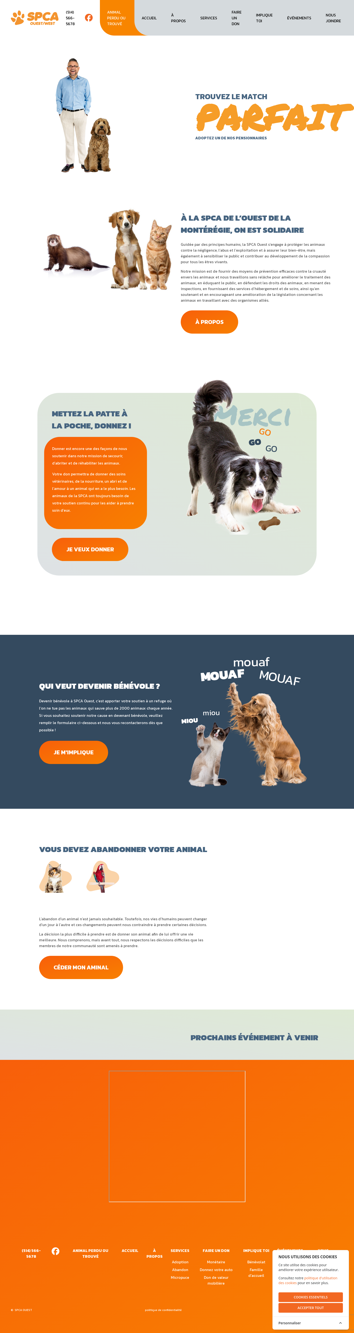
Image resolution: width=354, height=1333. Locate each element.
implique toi (264, 18)
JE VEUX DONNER (91, 550)
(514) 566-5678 (70, 18)
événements (299, 18)
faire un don (237, 18)
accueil (149, 18)
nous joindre (333, 18)
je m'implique (74, 753)
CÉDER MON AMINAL (82, 968)
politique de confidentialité (163, 1311)
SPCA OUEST (23, 1311)
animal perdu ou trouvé (116, 18)
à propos (178, 18)
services (208, 18)
